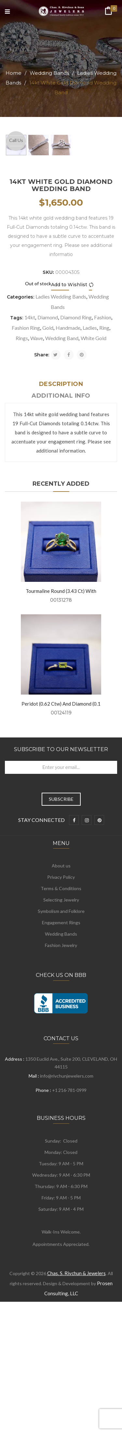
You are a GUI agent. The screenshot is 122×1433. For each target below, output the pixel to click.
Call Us (16, 140)
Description (61, 496)
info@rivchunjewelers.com (66, 1188)
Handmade (68, 440)
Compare (92, 397)
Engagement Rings (61, 1034)
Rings (22, 450)
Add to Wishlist (69, 397)
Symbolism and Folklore (61, 1023)
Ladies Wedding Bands (60, 408)
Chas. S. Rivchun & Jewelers (76, 1385)
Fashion (102, 429)
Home (13, 73)
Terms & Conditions (61, 1000)
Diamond (47, 429)
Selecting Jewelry (61, 1012)
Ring (104, 440)
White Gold (93, 450)
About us (61, 977)
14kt (29, 429)
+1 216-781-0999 (69, 1202)
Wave (36, 450)
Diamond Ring (76, 429)
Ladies (90, 440)
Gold (47, 440)
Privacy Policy (61, 989)
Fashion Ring (26, 440)
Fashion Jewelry (61, 1057)
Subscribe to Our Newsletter (61, 861)
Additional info (61, 508)
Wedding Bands (49, 73)
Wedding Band (61, 450)
